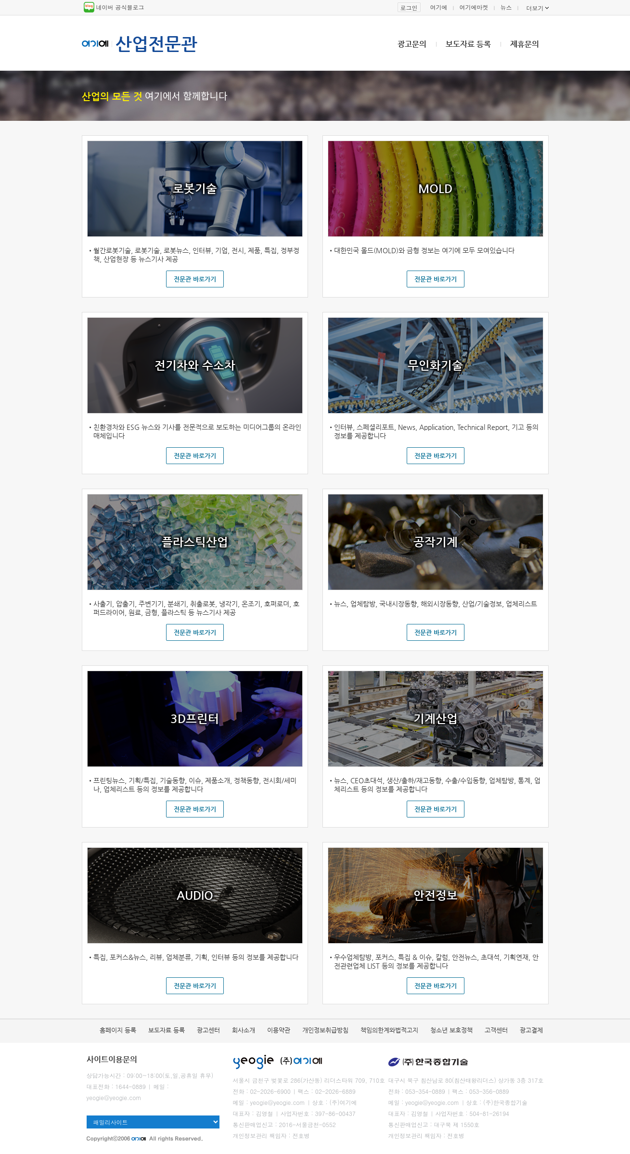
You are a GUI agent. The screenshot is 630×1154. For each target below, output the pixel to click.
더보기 (535, 8)
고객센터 (496, 1030)
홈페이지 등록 (118, 1030)
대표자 (241, 1113)
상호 (317, 1102)
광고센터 (208, 1030)
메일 (159, 1086)
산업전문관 (156, 43)
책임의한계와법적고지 (389, 1030)
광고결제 (531, 1030)
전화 (238, 1091)
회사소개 (243, 1030)
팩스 (303, 1091)
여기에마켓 (474, 7)
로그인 (409, 7)
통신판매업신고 (253, 1124)
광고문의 (412, 44)
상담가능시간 (104, 1075)
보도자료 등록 (468, 44)
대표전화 (98, 1086)
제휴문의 (524, 44)
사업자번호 (294, 1113)
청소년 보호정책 (451, 1030)
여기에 (439, 7)
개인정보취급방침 (325, 1030)
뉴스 (506, 7)
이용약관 (278, 1030)
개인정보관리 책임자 (260, 1135)
